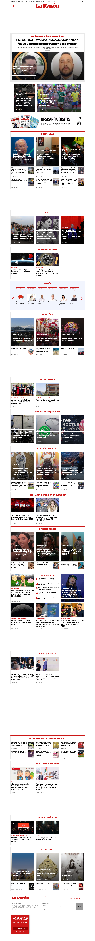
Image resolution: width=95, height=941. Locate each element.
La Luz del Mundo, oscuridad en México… (63, 303)
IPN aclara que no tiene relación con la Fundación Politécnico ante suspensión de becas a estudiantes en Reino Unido (18, 170)
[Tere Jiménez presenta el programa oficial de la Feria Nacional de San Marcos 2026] (22, 511)
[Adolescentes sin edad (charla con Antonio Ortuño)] (81, 886)
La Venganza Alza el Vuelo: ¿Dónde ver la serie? (43, 563)
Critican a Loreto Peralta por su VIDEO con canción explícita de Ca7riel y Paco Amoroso (19, 565)
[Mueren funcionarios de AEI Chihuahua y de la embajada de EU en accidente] (48, 80)
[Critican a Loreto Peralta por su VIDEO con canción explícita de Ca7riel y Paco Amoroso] (31, 566)
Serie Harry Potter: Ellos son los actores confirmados (47, 839)
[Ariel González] (16, 879)
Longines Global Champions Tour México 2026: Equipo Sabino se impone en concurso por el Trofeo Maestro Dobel (19, 485)
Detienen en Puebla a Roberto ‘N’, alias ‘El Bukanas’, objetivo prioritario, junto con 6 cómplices (44, 181)
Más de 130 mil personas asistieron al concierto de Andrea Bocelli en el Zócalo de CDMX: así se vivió (71, 235)
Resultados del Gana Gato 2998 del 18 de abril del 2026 (19, 751)
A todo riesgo (67, 875)
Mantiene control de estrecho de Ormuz (47, 36)
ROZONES (18, 288)
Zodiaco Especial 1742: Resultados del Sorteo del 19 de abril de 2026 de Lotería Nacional (43, 753)
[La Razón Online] (14, 176)
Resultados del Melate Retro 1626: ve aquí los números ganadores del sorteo (68, 744)
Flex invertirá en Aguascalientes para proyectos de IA (47, 401)
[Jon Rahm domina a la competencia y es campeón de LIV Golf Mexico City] (81, 485)
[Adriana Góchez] (14, 628)
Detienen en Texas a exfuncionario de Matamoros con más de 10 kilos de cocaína (47, 157)
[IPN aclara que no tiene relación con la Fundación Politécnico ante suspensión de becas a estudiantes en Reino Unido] (31, 171)
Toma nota (64, 430)
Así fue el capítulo (42, 545)
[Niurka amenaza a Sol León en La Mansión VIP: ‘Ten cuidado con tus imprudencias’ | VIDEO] (81, 566)
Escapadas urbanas (42, 334)
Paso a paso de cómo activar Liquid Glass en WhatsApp (46, 436)
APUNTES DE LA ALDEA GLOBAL (31, 289)
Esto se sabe (14, 267)
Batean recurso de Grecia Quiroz (20, 302)
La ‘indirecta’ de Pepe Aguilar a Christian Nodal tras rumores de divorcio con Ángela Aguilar (22, 552)
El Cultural (51, 11)
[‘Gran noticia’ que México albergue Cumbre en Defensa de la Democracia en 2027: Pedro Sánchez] (47, 670)
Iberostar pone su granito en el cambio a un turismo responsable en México (44, 350)
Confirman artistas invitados (18, 513)
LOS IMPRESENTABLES (43, 869)
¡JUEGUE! (50, 288)
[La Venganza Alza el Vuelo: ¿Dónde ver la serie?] (56, 566)
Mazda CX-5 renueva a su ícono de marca (67, 349)
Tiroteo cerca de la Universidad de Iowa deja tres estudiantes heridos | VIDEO (19, 180)
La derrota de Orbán (41, 302)
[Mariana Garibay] (39, 628)
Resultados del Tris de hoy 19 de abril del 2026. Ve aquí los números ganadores (19, 744)
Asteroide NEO (39, 267)
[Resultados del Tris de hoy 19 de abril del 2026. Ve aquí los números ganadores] (31, 745)
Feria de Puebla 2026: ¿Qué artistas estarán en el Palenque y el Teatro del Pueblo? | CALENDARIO (47, 518)
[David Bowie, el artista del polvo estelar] (31, 886)
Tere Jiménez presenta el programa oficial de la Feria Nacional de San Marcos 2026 (22, 517)
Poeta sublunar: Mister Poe (46, 874)
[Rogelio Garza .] (65, 879)
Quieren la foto (52, 302)
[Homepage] (47, 5)
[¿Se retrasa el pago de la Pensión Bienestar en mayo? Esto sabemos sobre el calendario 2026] (22, 780)
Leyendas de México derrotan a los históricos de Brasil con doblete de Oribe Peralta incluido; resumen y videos (48, 102)
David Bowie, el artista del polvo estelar (18, 884)
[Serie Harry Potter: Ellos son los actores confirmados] (47, 833)
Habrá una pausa (15, 781)
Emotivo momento (67, 584)
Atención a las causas (41, 781)
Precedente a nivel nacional (18, 397)
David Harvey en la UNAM (74, 302)
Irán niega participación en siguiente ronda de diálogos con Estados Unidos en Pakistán (71, 157)
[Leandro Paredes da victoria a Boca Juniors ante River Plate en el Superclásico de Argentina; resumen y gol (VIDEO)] (81, 182)
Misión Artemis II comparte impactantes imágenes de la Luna (21, 622)
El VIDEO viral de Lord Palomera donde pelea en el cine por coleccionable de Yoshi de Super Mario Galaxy (47, 623)
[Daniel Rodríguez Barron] (41, 889)
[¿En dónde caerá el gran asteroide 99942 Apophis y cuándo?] (22, 265)
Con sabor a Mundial (16, 588)
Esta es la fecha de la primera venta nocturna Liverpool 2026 (71, 436)
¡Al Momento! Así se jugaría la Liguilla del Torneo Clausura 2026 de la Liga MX (22, 471)
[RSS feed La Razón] (76, 898)
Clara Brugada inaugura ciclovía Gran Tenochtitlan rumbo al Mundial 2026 (23, 236)
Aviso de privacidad (20, 931)
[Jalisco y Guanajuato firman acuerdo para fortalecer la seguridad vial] (22, 396)
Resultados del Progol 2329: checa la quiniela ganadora (68, 751)
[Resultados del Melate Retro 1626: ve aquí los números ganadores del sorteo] (81, 745)
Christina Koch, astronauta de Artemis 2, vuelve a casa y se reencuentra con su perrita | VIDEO (72, 592)
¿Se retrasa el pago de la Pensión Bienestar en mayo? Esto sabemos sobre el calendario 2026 (21, 786)
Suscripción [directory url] (44, 909)
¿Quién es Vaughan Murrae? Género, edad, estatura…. (48, 593)
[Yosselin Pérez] (40, 441)
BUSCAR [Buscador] (80, 906)
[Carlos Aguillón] (40, 344)
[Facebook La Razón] (67, 898)
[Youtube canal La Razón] (79, 898)
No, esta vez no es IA (65, 618)
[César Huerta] (47, 50)
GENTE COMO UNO (62, 289)
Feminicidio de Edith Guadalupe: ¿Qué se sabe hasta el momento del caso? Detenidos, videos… (47, 236)
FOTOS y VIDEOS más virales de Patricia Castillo (46, 597)
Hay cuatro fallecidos (18, 150)
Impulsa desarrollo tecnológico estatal (45, 397)
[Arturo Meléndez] (19, 109)
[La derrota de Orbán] (42, 297)
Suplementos (60, 11)
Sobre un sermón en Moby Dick (43, 884)
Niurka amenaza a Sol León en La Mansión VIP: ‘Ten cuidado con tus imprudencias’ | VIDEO (69, 564)
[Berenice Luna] (39, 354)
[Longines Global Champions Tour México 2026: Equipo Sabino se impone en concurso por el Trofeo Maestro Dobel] (31, 485)
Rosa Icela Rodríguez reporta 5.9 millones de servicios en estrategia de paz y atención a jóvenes (46, 786)
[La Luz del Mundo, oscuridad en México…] (63, 297)
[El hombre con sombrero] (42, 879)
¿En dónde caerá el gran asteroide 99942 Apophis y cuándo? (21, 271)
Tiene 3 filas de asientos (19, 334)
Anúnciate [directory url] (44, 907)
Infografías (42, 11)
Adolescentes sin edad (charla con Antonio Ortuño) (69, 884)
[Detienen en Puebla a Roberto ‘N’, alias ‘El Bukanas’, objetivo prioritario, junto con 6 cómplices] (56, 182)
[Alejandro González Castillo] (17, 889)
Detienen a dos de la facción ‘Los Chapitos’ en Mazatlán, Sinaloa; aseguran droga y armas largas (43, 170)
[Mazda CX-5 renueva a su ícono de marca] (81, 351)
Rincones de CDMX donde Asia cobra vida (47, 339)
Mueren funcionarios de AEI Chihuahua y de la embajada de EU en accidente (23, 70)
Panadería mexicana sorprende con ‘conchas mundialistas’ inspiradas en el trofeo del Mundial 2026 (22, 593)
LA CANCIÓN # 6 (66, 871)
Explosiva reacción (67, 545)
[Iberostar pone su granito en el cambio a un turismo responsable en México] (56, 351)
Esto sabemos (41, 430)
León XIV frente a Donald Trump (31, 302)
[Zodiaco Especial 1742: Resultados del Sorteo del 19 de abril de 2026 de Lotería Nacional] (56, 754)
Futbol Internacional (44, 94)
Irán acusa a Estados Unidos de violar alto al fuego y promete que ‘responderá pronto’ (47, 42)
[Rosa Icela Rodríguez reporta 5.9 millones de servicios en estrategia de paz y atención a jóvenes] (47, 780)
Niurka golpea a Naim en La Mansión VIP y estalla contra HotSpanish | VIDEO (71, 552)
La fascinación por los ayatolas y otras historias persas (22, 873)
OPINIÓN (47, 283)
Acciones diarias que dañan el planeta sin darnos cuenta (19, 349)
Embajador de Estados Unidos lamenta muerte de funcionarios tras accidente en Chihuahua (22, 157)
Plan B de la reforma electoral (34, 1)
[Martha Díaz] (13, 844)
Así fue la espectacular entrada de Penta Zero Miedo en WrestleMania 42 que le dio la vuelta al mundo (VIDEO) (46, 470)
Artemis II (43, 1)
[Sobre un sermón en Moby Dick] (56, 886)
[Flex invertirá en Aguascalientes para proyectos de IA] (47, 396)
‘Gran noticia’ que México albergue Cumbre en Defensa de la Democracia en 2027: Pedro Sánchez (47, 677)
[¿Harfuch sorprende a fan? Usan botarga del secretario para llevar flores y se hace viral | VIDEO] (72, 616)
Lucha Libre (40, 463)
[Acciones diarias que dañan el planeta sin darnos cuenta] (31, 351)
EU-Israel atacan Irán (22, 1)
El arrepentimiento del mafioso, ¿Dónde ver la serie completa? (46, 579)
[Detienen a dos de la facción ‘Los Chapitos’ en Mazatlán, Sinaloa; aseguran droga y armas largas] (56, 171)
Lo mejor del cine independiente (19, 835)
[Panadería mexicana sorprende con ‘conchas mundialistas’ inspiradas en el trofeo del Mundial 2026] (22, 586)
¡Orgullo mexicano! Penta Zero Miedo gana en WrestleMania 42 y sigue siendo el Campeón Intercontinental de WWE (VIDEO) (69, 170)
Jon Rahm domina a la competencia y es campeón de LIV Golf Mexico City (69, 484)
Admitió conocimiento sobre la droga (46, 150)
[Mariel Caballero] (16, 163)
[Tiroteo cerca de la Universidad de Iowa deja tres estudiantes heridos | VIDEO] (31, 182)
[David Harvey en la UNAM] (74, 297)
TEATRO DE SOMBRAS (73, 289)
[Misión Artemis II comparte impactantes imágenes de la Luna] (22, 616)
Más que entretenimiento (68, 334)
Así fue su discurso (15, 671)
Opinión (26, 11)
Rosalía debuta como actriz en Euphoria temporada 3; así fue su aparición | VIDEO (46, 552)
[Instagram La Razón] (73, 898)
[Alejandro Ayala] (64, 176)
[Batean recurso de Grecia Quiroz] (20, 297)
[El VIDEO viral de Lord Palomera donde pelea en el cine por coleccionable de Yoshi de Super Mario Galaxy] (47, 616)
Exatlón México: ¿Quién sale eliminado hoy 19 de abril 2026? (48, 583)
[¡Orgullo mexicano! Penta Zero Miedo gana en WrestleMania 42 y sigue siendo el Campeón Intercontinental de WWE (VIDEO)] (81, 171)
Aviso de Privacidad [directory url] (46, 910)
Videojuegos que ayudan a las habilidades (72, 339)
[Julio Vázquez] (14, 748)
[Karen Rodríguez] (14, 354)
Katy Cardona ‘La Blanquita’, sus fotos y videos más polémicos (48, 588)
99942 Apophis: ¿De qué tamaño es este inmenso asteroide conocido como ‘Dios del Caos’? (47, 272)
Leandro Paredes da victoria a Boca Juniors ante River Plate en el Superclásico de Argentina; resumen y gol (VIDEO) (69, 182)
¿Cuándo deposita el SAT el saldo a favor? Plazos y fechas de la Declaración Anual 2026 (22, 435)
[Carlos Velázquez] (64, 889)
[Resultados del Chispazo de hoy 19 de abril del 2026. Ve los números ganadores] (56, 745)
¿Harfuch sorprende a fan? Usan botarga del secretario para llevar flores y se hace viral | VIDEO (72, 623)
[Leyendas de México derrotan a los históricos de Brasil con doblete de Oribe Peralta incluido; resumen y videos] (59, 111)
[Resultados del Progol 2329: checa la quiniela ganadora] (81, 754)
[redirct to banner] (47, 122)
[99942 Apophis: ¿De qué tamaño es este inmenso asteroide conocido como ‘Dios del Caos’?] (47, 265)
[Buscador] (82, 1)
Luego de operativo (18, 62)
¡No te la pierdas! (40, 513)
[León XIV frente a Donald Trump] (31, 297)
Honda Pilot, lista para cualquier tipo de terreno (22, 339)
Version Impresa (71, 11)
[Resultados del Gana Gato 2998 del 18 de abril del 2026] (31, 754)
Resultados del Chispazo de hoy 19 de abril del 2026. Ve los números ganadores (43, 744)
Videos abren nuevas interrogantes (46, 229)
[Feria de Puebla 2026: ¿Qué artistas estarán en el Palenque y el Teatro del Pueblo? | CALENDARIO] (47, 511)
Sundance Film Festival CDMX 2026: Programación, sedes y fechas (22, 839)
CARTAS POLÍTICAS (40, 289)
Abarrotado (65, 227)
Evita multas (16, 428)
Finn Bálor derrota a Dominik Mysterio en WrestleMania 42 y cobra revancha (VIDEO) (72, 471)
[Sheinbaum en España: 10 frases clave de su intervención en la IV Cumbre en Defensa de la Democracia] (22, 670)
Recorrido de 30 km (18, 231)
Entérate (38, 835)
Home (20, 11)
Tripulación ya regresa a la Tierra (19, 618)
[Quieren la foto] (52, 297)
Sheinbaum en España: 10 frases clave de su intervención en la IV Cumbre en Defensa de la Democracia (22, 677)
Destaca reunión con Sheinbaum (43, 672)
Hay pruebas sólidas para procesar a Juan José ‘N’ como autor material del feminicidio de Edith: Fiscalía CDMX (25, 102)
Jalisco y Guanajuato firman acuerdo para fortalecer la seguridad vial (21, 402)
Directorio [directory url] (44, 905)
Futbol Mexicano (17, 465)
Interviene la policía (40, 618)
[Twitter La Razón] (70, 898)
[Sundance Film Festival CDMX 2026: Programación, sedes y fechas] (22, 833)
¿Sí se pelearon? (17, 545)
